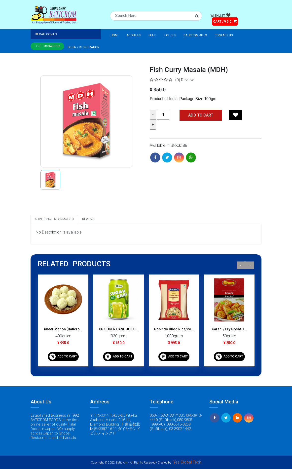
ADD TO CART (63, 356)
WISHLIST (220, 15)
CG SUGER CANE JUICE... (119, 329)
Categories (46, 34)
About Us (134, 35)
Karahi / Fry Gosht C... (229, 329)
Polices (170, 35)
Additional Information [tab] (54, 219)
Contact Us (224, 35)
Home (115, 35)
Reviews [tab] (88, 219)
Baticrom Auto (195, 35)
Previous (241, 265)
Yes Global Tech (187, 462)
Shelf (152, 35)
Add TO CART (200, 115)
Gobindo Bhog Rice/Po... (174, 329)
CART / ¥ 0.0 (225, 21)
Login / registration (83, 47)
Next (249, 265)
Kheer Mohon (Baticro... (63, 329)
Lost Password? (47, 46)
